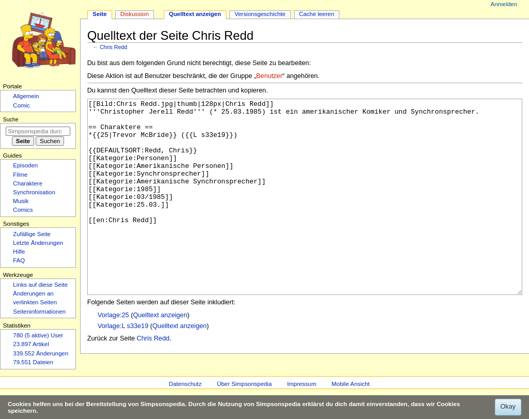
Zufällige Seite (32, 234)
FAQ (19, 260)
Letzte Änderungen (38, 243)
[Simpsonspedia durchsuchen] (38, 131)
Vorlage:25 (113, 354)
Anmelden (504, 4)
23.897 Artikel (31, 344)
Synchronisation (34, 192)
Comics (23, 210)
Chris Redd (113, 47)
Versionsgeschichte (260, 14)
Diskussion (134, 14)
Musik (20, 201)
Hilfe (19, 252)
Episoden (25, 165)
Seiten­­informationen (39, 311)
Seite (99, 14)
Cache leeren (316, 14)
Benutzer (269, 76)
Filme (20, 175)
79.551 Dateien (33, 362)
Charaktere (27, 183)
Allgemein (26, 96)
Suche (11, 119)
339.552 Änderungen (40, 353)
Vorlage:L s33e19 (123, 364)
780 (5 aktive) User (38, 335)
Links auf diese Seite (40, 285)
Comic (21, 105)
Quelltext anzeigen (160, 354)
